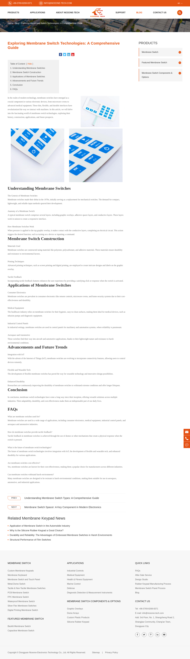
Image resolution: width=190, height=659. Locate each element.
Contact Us (159, 12)
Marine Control (74, 584)
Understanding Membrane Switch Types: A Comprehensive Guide (61, 498)
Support (120, 12)
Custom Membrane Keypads (21, 571)
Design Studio (141, 579)
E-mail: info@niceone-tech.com (149, 613)
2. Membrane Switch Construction (25, 72)
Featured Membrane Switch (161, 62)
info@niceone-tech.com (55, 3)
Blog (139, 12)
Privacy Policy (111, 652)
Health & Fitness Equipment (79, 579)
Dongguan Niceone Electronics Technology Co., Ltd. (43, 652)
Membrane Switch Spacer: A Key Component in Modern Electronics (62, 507)
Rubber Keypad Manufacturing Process (153, 584)
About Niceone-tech (68, 12)
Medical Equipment (76, 575)
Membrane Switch (161, 52)
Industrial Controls (75, 571)
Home (10, 23)
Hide (30, 64)
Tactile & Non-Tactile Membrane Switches (26, 588)
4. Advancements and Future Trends (26, 81)
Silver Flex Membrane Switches (22, 606)
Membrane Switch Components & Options (161, 75)
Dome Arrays (73, 613)
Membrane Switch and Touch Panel (24, 579)
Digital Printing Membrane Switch (23, 610)
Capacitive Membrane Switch (21, 631)
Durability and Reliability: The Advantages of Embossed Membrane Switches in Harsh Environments (61, 535)
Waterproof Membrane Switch (21, 601)
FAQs (137, 571)
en (179, 3)
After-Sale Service (143, 575)
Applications (37, 12)
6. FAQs (14, 89)
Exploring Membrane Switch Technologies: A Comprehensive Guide (51, 23)
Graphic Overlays (75, 609)
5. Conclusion (16, 85)
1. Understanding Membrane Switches (27, 68)
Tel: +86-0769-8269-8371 (146, 609)
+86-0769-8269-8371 (20, 3)
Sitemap (96, 652)
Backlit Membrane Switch (19, 626)
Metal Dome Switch (16, 584)
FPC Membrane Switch (18, 597)
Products (13, 12)
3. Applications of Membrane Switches (27, 76)
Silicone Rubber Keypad (78, 622)
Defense (71, 588)
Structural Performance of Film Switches (30, 539)
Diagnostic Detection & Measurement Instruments (89, 593)
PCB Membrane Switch (18, 593)
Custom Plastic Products (78, 617)
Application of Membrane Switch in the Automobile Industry (40, 526)
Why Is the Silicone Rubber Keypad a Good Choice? (36, 530)
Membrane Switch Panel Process (150, 588)
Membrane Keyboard (17, 575)
